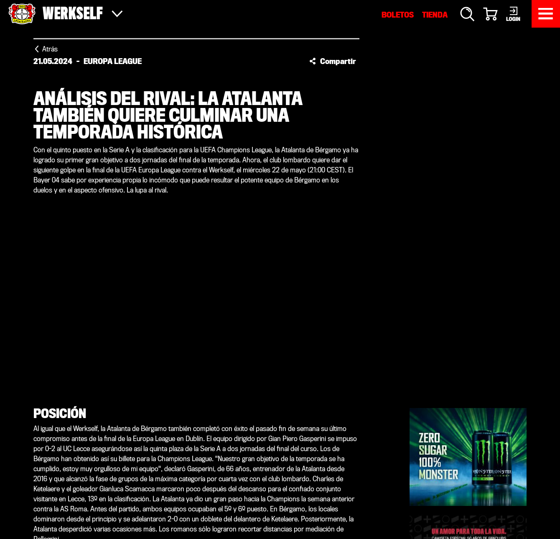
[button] (332, 61)
